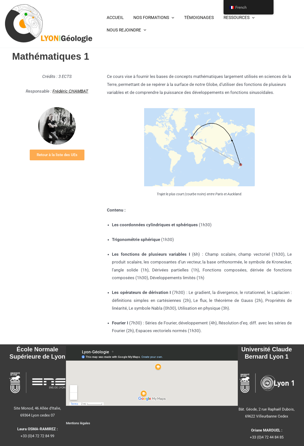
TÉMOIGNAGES (195, 19)
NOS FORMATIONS (151, 20)
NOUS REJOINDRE (125, 28)
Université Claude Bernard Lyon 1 (266, 353)
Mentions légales (78, 423)
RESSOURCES (234, 20)
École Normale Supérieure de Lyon (37, 353)
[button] (169, 20)
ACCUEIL (114, 19)
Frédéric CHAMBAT (70, 91)
